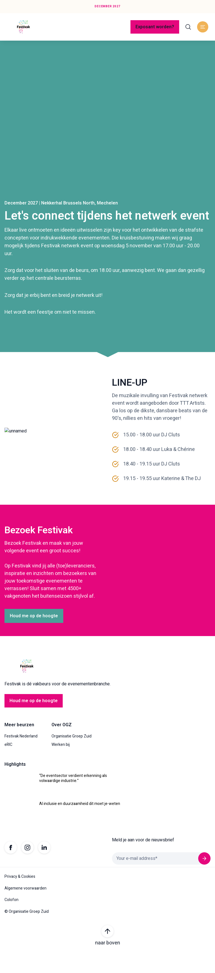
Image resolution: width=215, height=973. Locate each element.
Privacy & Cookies (19, 896)
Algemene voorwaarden (25, 907)
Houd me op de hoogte (34, 635)
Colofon (11, 919)
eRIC (8, 764)
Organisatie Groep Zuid (72, 755)
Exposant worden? (154, 27)
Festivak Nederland (21, 755)
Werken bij (61, 764)
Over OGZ (62, 744)
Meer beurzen (19, 744)
